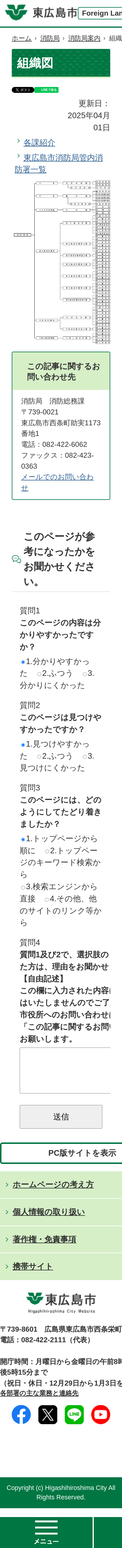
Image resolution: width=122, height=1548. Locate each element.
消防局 (50, 38)
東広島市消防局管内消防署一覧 (59, 163)
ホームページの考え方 (53, 1193)
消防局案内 (84, 38)
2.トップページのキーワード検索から (60, 862)
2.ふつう (55, 673)
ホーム (22, 38)
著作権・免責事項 (44, 1248)
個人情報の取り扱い (49, 1220)
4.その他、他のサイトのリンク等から (61, 910)
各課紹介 (39, 142)
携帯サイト (33, 1275)
